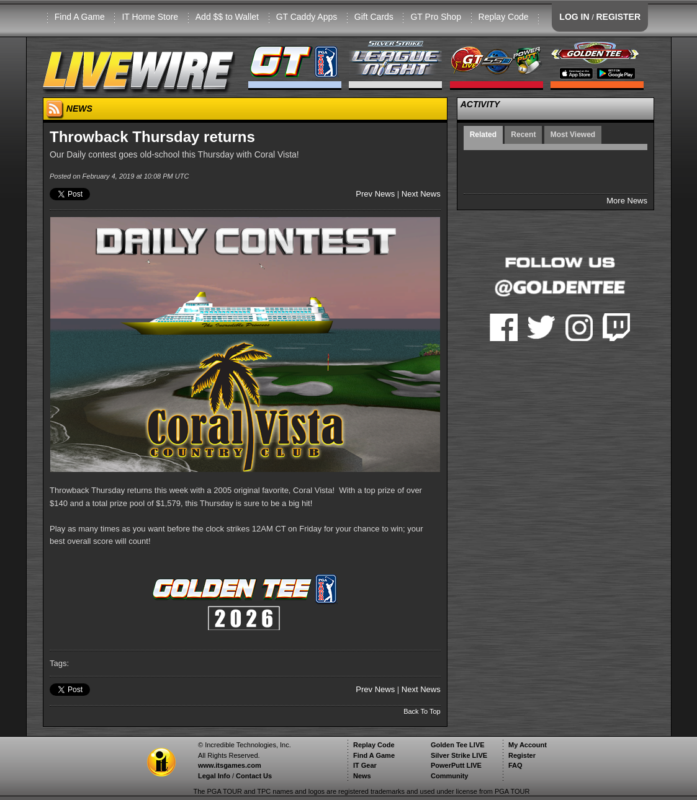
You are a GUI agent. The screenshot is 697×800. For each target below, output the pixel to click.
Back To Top (422, 711)
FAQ (515, 765)
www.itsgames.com (229, 765)
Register (522, 755)
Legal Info (214, 776)
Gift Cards (373, 17)
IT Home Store (150, 17)
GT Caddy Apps (307, 17)
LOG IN (574, 17)
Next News (421, 193)
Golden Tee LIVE (458, 745)
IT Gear (365, 765)
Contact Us (254, 776)
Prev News (375, 193)
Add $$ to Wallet (227, 17)
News (362, 776)
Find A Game (80, 17)
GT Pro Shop (435, 17)
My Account (527, 745)
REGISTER (618, 17)
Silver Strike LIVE (459, 755)
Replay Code (504, 17)
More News (626, 200)
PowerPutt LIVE (456, 765)
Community (450, 776)
